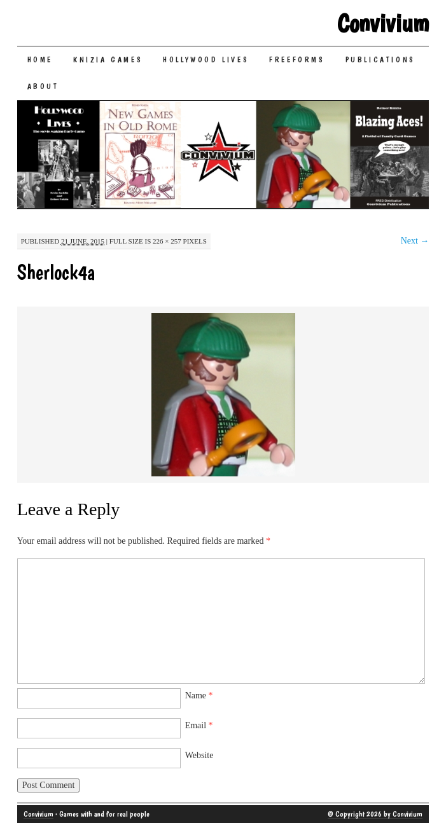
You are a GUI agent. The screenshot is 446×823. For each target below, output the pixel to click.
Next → (415, 241)
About (43, 86)
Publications (380, 59)
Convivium (383, 23)
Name (199, 695)
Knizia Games (108, 59)
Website (199, 755)
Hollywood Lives (206, 59)
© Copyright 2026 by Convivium (375, 814)
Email (199, 725)
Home (40, 59)
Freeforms (296, 59)
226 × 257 (167, 241)
